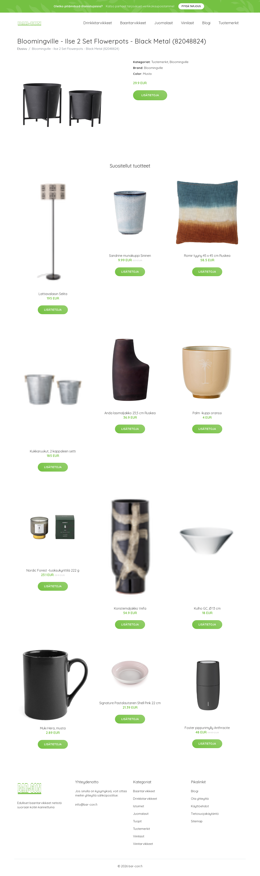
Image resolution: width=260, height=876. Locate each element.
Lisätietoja (150, 98)
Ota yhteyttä (200, 801)
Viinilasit (187, 24)
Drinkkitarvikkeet (97, 24)
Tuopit (137, 824)
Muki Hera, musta (53, 731)
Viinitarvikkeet (143, 847)
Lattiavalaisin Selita (53, 297)
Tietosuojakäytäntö (205, 816)
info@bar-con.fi (86, 807)
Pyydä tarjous (191, 6)
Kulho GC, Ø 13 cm (207, 611)
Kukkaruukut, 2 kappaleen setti (53, 454)
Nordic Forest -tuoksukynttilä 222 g (52, 573)
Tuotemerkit (229, 24)
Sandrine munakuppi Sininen (130, 258)
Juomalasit (163, 24)
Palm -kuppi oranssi (207, 416)
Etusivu (22, 51)
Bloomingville (179, 65)
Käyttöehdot (200, 809)
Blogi (206, 24)
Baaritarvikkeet (133, 24)
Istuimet (138, 809)
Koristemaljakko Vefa (130, 611)
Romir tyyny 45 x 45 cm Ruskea (207, 258)
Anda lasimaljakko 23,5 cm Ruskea (130, 416)
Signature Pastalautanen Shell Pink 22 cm (130, 706)
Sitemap (197, 824)
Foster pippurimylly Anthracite (207, 731)
